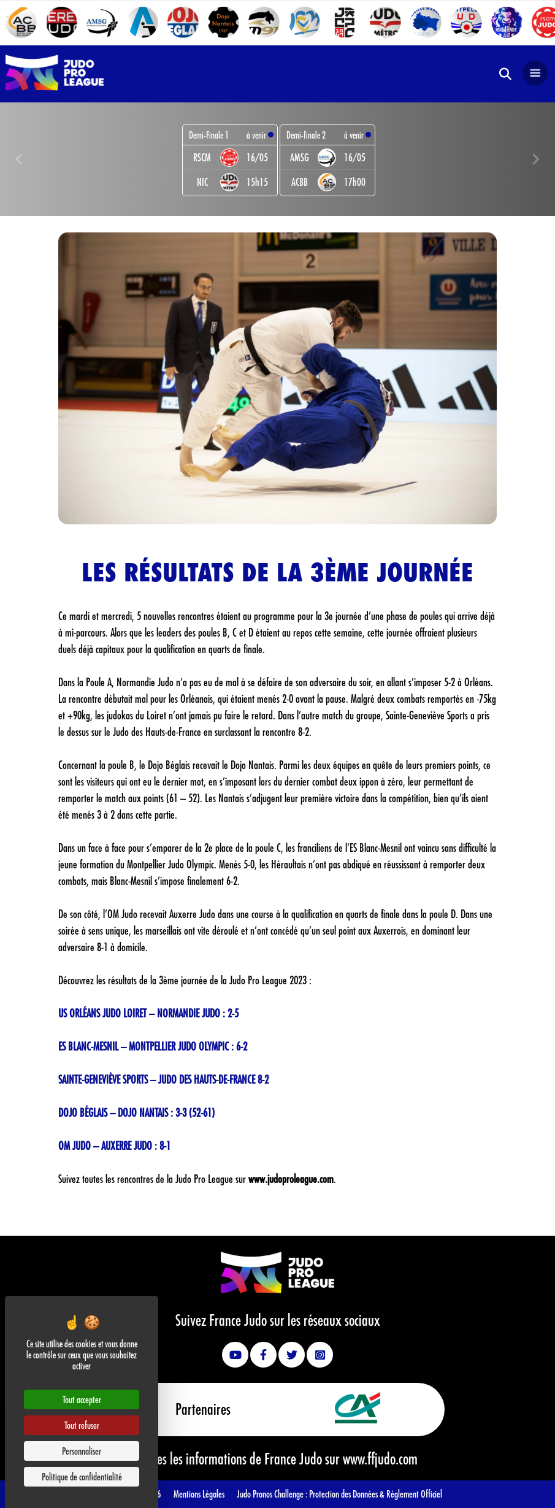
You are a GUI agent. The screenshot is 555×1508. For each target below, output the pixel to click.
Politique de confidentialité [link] (82, 1476)
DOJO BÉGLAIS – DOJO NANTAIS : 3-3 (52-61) (136, 1112)
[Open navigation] (535, 73)
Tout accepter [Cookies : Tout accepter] (82, 1399)
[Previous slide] (19, 159)
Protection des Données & (347, 1493)
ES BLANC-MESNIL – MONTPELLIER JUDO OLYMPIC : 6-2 (152, 1046)
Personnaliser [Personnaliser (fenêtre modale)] (81, 1450)
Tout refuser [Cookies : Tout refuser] (81, 1425)
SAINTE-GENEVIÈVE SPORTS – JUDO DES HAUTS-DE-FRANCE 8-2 (163, 1079)
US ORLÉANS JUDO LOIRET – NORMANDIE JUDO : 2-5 (148, 1013)
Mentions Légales (199, 1493)
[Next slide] (535, 159)
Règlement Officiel (414, 1493)
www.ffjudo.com (380, 1458)
